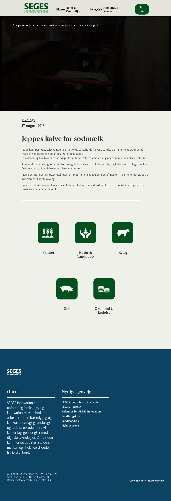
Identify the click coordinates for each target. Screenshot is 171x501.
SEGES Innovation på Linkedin (80, 402)
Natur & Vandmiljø (72, 9)
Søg (142, 9)
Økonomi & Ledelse (110, 9)
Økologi (28, 120)
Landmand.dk (70, 421)
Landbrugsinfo (71, 416)
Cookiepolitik (136, 480)
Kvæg (93, 9)
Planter (61, 9)
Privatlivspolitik (155, 480)
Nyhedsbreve (70, 425)
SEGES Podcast (71, 407)
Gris (99, 9)
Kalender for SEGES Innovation (81, 411)
